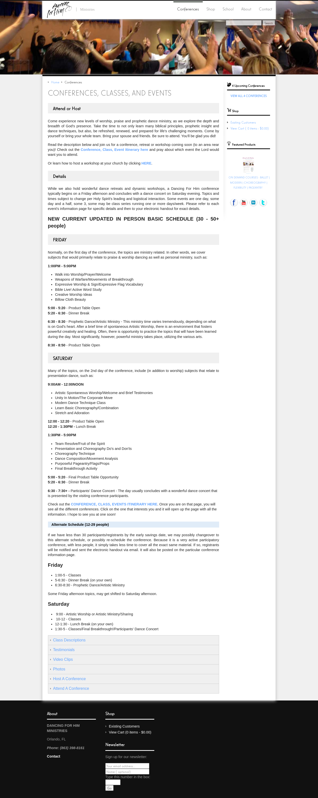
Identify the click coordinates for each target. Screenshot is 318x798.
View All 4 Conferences (249, 96)
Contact (265, 8)
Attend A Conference (71, 688)
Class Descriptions (69, 640)
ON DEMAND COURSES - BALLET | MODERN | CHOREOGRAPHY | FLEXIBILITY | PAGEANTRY (249, 182)
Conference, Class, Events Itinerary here (114, 504)
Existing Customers (243, 122)
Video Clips (63, 659)
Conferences (188, 8)
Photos (59, 669)
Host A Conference (69, 679)
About (246, 8)
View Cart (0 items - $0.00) (250, 128)
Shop (210, 8)
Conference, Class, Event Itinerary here (114, 150)
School (228, 8)
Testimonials (64, 650)
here (146, 163)
